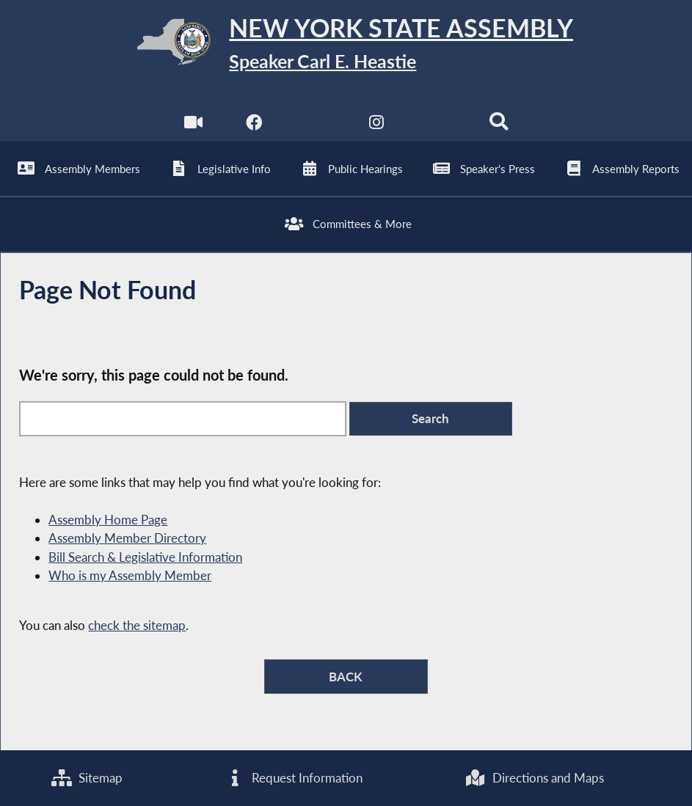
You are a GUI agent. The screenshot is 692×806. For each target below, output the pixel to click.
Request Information (294, 777)
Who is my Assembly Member (129, 575)
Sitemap (87, 777)
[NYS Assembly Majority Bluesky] (437, 125)
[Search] (498, 125)
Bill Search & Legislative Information (145, 557)
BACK (346, 676)
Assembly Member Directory (127, 538)
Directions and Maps (534, 777)
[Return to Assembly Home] (346, 45)
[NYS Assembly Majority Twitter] (315, 125)
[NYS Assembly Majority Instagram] (376, 125)
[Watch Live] (193, 125)
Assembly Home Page (107, 519)
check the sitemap (137, 625)
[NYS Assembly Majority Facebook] (254, 125)
